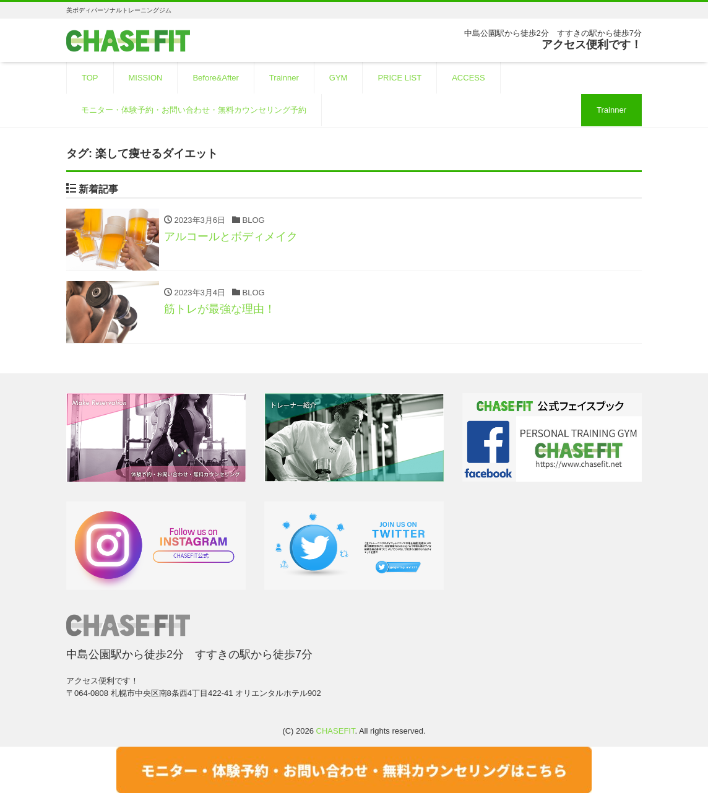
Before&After (215, 77)
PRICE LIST (399, 77)
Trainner (284, 77)
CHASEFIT (335, 731)
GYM (338, 77)
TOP (90, 77)
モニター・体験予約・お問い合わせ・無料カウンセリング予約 (193, 110)
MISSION (146, 77)
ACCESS (468, 77)
